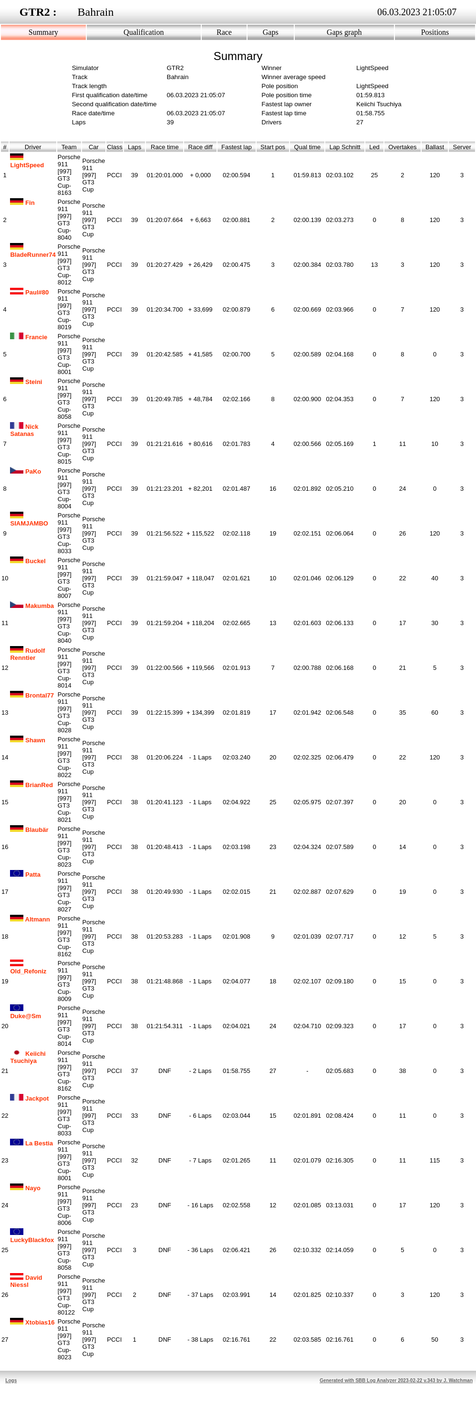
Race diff (200, 147)
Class (115, 147)
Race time (164, 147)
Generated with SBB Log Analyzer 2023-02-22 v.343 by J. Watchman (396, 1380)
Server (462, 147)
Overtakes (402, 147)
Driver (33, 147)
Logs (11, 1380)
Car (94, 147)
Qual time (307, 147)
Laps (134, 147)
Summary (43, 32)
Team (69, 147)
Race (224, 32)
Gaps (271, 32)
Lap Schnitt (345, 147)
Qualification (144, 32)
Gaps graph (344, 32)
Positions (435, 32)
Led (374, 147)
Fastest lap (236, 147)
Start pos (273, 147)
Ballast (434, 147)
